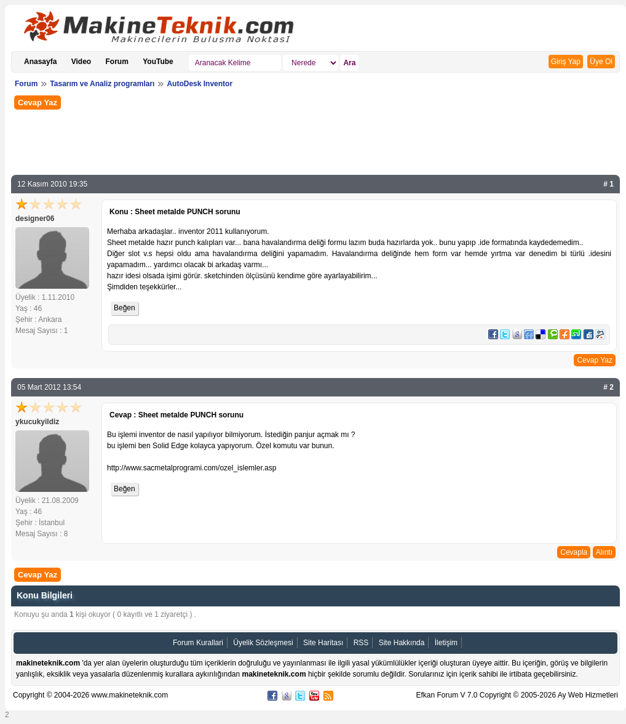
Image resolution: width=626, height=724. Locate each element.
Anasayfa (40, 61)
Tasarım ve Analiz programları (102, 83)
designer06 (34, 218)
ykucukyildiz (37, 421)
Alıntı (604, 552)
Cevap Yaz (37, 102)
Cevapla (573, 552)
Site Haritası (323, 642)
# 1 (608, 184)
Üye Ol (601, 61)
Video (81, 61)
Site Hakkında (402, 642)
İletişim (446, 642)
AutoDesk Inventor (199, 83)
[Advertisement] (315, 141)
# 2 (608, 387)
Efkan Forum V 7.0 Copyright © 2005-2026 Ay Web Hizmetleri (517, 695)
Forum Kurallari (198, 642)
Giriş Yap (565, 61)
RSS (361, 642)
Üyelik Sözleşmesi (263, 642)
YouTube (158, 61)
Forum (117, 61)
